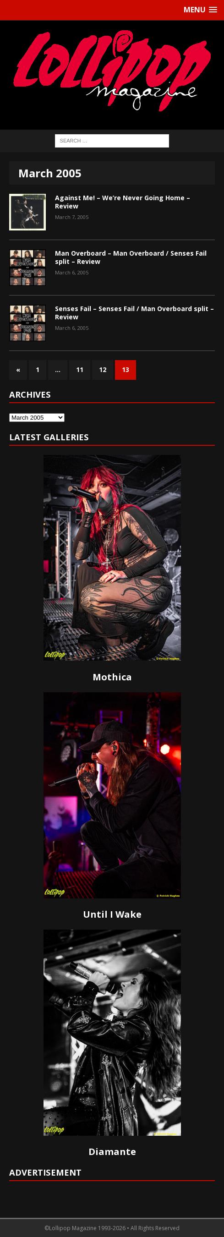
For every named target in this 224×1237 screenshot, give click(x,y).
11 (79, 369)
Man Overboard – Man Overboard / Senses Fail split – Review (131, 257)
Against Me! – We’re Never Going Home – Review (122, 201)
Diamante (112, 1151)
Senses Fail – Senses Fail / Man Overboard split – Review (134, 312)
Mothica (112, 677)
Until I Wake (112, 914)
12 (102, 369)
